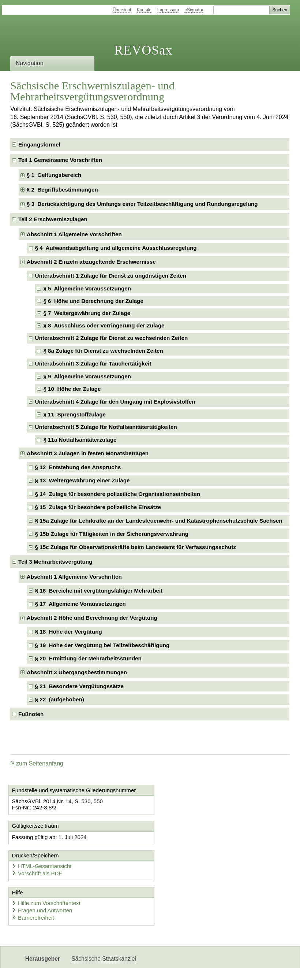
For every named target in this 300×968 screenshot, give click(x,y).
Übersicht (122, 9)
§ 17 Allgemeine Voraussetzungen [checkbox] (80, 604)
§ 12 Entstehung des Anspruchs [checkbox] (78, 467)
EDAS (155, 956)
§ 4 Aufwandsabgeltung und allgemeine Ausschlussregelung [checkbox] (116, 248)
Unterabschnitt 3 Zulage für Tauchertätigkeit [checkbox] (93, 363)
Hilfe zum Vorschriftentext (47, 874)
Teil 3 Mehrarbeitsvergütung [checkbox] (55, 562)
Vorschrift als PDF (184, 844)
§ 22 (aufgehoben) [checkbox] (59, 699)
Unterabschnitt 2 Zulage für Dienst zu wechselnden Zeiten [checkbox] (111, 338)
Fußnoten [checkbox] (31, 714)
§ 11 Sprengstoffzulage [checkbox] (74, 414)
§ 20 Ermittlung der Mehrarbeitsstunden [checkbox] (88, 658)
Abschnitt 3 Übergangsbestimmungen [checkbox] (77, 672)
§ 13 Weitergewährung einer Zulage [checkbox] (82, 480)
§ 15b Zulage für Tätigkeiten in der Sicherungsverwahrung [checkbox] (111, 534)
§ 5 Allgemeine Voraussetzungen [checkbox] (87, 288)
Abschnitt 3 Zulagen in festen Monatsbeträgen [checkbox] (88, 453)
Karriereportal (123, 956)
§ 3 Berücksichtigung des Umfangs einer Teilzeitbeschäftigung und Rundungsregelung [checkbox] (142, 204)
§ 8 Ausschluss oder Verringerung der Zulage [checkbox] (103, 325)
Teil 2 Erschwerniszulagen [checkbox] (52, 219)
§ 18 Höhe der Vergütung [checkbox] (68, 631)
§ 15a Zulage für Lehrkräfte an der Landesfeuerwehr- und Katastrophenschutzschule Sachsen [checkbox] (158, 521)
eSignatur (193, 9)
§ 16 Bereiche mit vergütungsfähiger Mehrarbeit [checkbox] (99, 590)
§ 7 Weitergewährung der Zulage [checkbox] (86, 313)
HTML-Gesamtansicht (188, 837)
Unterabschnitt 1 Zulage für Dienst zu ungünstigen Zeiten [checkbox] (110, 275)
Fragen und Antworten (43, 881)
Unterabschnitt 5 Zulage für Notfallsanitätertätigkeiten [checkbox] (106, 427)
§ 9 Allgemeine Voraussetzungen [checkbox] (87, 376)
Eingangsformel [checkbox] (39, 144)
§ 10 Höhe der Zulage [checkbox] (72, 389)
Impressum (168, 9)
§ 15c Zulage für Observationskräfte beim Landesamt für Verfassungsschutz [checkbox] (135, 547)
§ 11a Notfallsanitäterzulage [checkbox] (79, 440)
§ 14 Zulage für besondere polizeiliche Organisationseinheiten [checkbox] (117, 494)
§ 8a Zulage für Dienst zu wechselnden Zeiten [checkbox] (103, 351)
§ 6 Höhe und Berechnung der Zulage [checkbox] (93, 301)
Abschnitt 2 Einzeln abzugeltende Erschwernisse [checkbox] (91, 262)
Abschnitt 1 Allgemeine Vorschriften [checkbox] (74, 234)
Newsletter (84, 956)
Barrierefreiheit (34, 888)
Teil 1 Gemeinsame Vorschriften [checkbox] (60, 160)
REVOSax (143, 50)
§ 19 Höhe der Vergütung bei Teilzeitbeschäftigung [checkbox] (102, 645)
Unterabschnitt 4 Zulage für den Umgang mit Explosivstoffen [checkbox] (115, 401)
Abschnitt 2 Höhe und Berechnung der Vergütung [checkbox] (92, 618)
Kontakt (144, 9)
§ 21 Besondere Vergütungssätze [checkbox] (79, 686)
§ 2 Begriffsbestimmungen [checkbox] (62, 189)
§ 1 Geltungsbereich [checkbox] (54, 175)
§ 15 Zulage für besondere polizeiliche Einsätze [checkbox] (98, 507)
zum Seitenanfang (36, 763)
